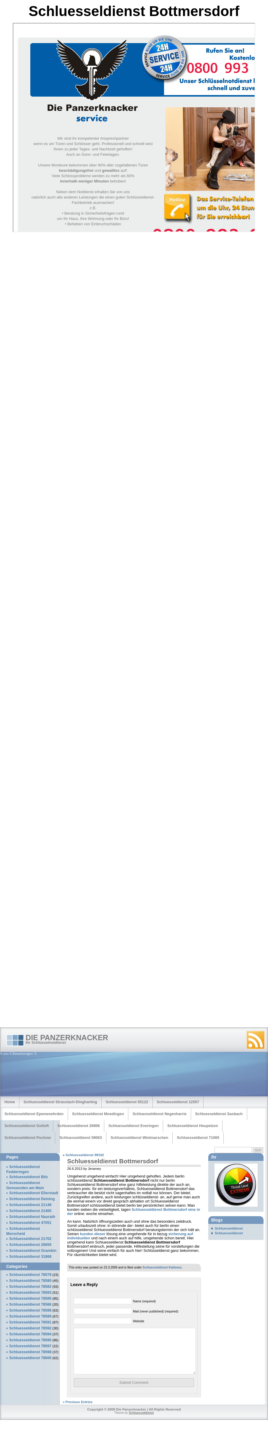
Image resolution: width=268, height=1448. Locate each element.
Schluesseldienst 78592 (30, 1328)
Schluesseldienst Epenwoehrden (34, 1114)
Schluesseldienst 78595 (30, 1340)
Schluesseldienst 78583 (30, 1292)
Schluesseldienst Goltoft (26, 1125)
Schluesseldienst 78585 (30, 1298)
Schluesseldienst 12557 (178, 1102)
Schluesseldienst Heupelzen (192, 1125)
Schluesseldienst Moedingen (98, 1114)
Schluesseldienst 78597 (30, 1346)
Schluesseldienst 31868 (30, 1257)
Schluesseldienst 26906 (78, 1125)
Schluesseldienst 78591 (30, 1322)
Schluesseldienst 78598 (30, 1352)
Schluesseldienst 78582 (30, 1287)
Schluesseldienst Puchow (27, 1137)
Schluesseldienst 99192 (85, 1155)
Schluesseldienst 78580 (30, 1281)
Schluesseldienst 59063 (80, 1137)
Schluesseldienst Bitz (28, 1177)
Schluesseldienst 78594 (30, 1334)
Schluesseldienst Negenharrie (160, 1114)
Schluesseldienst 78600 (30, 1358)
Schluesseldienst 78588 (30, 1310)
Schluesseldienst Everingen (133, 1125)
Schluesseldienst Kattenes (162, 1267)
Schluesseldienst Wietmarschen (139, 1137)
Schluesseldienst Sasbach (219, 1114)
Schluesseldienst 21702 (30, 1239)
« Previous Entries (78, 1411)
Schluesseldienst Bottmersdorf (112, 1161)
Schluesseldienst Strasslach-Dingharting (60, 1102)
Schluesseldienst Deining (32, 1199)
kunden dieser (92, 1234)
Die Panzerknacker (67, 1037)
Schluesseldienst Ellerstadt (33, 1193)
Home (9, 1102)
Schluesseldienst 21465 (30, 1211)
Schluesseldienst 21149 (30, 1205)
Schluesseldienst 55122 (127, 1102)
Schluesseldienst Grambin (32, 1251)
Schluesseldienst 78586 (30, 1304)
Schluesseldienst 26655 (30, 1245)
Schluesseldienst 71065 (198, 1137)
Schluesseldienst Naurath (32, 1217)
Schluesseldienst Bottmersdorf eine (164, 1210)
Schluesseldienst (229, 1228)
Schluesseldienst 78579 (30, 1275)
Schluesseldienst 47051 (30, 1223)
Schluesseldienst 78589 (30, 1316)
